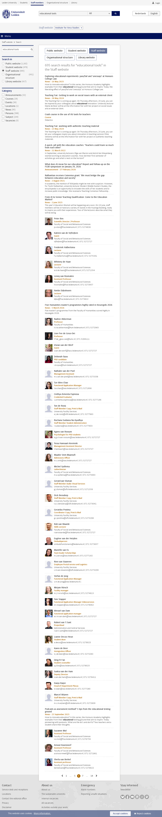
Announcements (17, 95)
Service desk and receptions (15, 789)
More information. (42, 813)
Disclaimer (7, 807)
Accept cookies (120, 813)
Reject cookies (144, 813)
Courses (17, 98)
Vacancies (17, 120)
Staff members (37, 2)
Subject (17, 117)
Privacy (5, 803)
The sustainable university (53, 794)
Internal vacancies (50, 798)
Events (17, 102)
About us (46, 789)
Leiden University (9, 2)
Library (74, 2)
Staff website (7, 42)
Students (24, 2)
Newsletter (125, 789)
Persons (17, 113)
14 (92, 775)
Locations (17, 106)
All (90, 13)
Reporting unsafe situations (94, 794)
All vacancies (47, 803)
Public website (17, 63)
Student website (17, 67)
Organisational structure (57, 2)
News (17, 109)
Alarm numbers (88, 789)
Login (157, 3)
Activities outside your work (55, 807)
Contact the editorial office (14, 798)
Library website (17, 81)
